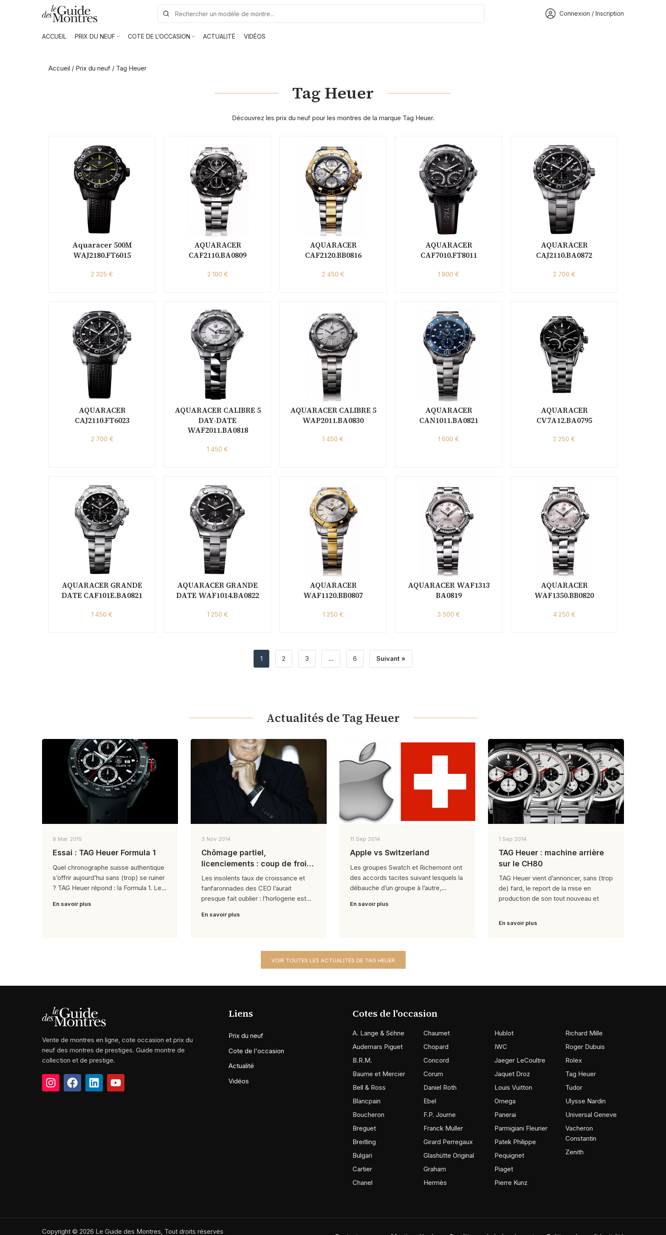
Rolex (573, 1060)
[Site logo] (69, 13)
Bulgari (362, 1155)
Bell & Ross (369, 1087)
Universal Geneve (591, 1115)
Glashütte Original (448, 1155)
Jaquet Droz (512, 1074)
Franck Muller (443, 1128)
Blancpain (367, 1101)
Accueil (59, 68)
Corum (433, 1074)
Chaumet (436, 1033)
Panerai (505, 1115)
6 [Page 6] (355, 658)
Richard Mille (584, 1033)
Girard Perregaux (448, 1142)
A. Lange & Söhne (378, 1033)
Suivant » (391, 658)
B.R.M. (362, 1060)
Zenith (574, 1152)
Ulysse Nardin (585, 1101)
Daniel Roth (440, 1087)
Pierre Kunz (511, 1183)
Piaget (503, 1169)
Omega (505, 1101)
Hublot (504, 1033)
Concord (436, 1060)
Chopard (436, 1047)
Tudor (573, 1087)
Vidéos (239, 1081)
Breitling (364, 1142)
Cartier (362, 1169)
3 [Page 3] (307, 658)
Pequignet (509, 1155)
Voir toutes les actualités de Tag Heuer (333, 960)
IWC (500, 1047)
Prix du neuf (93, 68)
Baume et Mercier (379, 1074)
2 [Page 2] (283, 658)
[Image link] (74, 1016)
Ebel (429, 1101)
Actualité (241, 1066)
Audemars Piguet (378, 1047)
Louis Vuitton (513, 1087)
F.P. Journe (439, 1115)
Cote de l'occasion (256, 1051)
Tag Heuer (580, 1074)
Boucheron (368, 1115)
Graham (434, 1169)
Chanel (363, 1183)
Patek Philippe (515, 1142)
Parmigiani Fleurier (520, 1128)
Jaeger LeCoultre (519, 1060)
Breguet (364, 1128)
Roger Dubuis (585, 1047)
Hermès (435, 1183)
